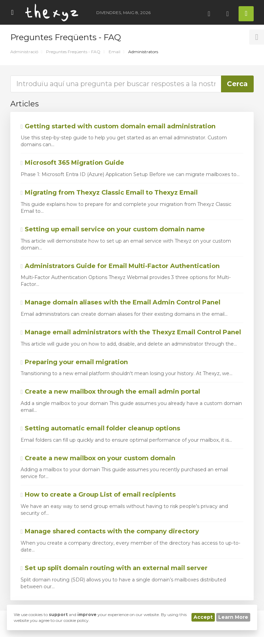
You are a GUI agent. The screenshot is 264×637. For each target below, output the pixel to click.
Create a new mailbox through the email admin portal (110, 391)
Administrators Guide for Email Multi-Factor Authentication (120, 266)
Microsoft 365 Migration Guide (72, 162)
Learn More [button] (233, 617)
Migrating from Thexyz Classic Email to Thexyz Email (109, 192)
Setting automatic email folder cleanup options (100, 428)
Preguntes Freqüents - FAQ (73, 51)
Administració (24, 51)
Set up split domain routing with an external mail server (114, 568)
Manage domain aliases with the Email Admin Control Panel (120, 302)
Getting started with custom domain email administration (118, 126)
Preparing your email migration (74, 362)
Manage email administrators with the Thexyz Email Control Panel (131, 332)
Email (114, 51)
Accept (203, 617)
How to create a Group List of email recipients (98, 494)
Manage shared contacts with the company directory (110, 531)
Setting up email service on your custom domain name (113, 229)
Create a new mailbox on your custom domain (98, 458)
